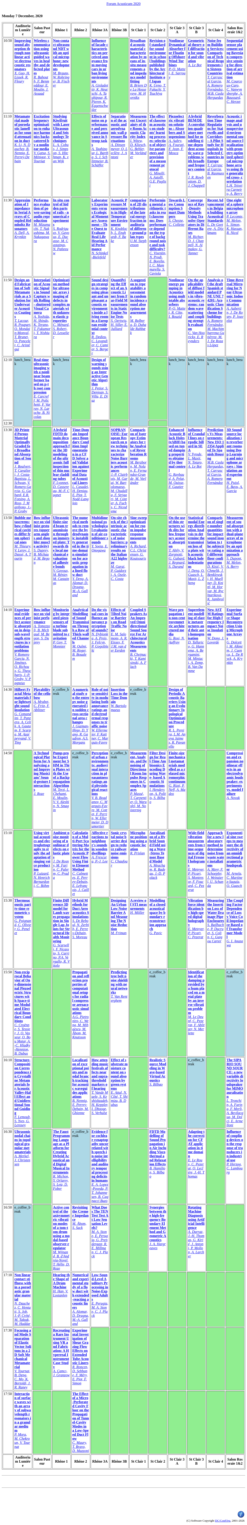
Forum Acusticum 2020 (123, 4)
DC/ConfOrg (223, 1520)
